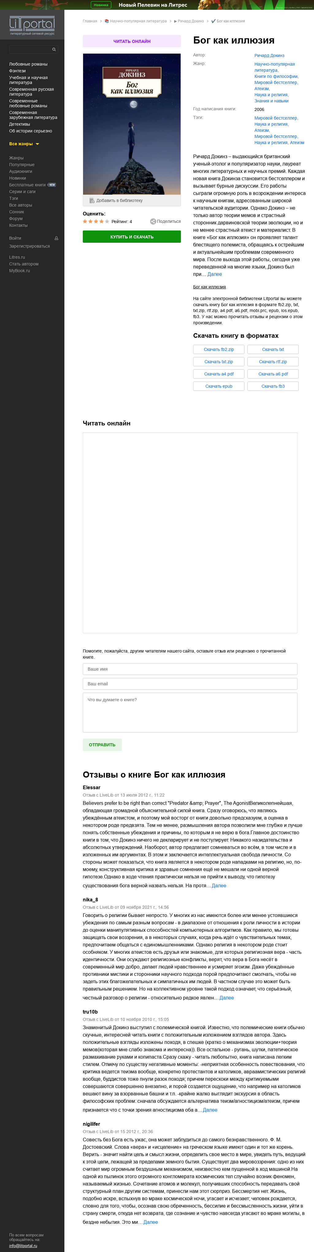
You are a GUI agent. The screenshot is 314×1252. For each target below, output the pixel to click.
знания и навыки (272, 100)
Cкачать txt (273, 349)
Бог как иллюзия (209, 286)
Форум (16, 218)
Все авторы (20, 205)
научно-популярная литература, (275, 67)
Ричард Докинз (191, 21)
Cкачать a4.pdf (219, 373)
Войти (15, 238)
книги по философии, (277, 76)
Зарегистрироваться (29, 246)
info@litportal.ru (23, 1245)
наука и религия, (272, 94)
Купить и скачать (132, 236)
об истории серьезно (30, 130)
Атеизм (297, 142)
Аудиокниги (20, 171)
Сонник (16, 211)
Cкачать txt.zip (219, 361)
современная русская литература (31, 92)
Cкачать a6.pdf (273, 373)
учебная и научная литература (28, 80)
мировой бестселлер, (276, 82)
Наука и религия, (272, 142)
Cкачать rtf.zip (273, 361)
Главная (90, 21)
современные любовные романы (28, 103)
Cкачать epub (218, 386)
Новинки (17, 178)
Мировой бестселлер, (276, 136)
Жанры (16, 157)
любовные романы (28, 64)
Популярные (22, 164)
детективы (19, 124)
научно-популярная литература (138, 21)
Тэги (13, 198)
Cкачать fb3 (273, 386)
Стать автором (24, 263)
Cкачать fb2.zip (219, 349)
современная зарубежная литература (33, 115)
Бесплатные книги (27, 184)
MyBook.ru (19, 270)
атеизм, (262, 88)
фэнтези (17, 70)
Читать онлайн (132, 41)
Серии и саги (22, 191)
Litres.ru (17, 257)
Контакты (18, 225)
